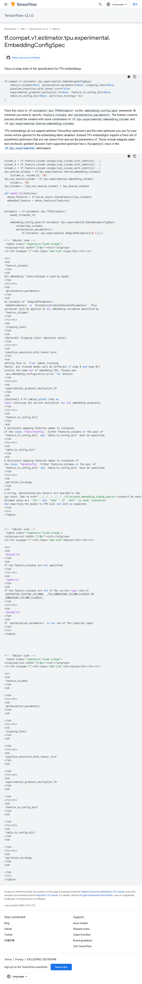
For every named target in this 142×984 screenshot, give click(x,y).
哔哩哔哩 (9, 940)
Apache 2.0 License (47, 895)
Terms (8, 959)
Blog (6, 923)
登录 (135, 4)
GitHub (8, 928)
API (23, 29)
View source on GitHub (23, 57)
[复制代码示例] (135, 77)
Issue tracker (80, 923)
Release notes (81, 928)
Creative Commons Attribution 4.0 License (102, 891)
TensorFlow (10, 29)
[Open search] (100, 4)
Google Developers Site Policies (96, 895)
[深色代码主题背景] (129, 77)
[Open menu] (5, 4)
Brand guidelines (82, 940)
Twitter (8, 934)
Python (56, 29)
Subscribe (61, 967)
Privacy (19, 959)
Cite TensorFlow (82, 946)
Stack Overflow (82, 934)
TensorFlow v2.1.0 (19, 15)
